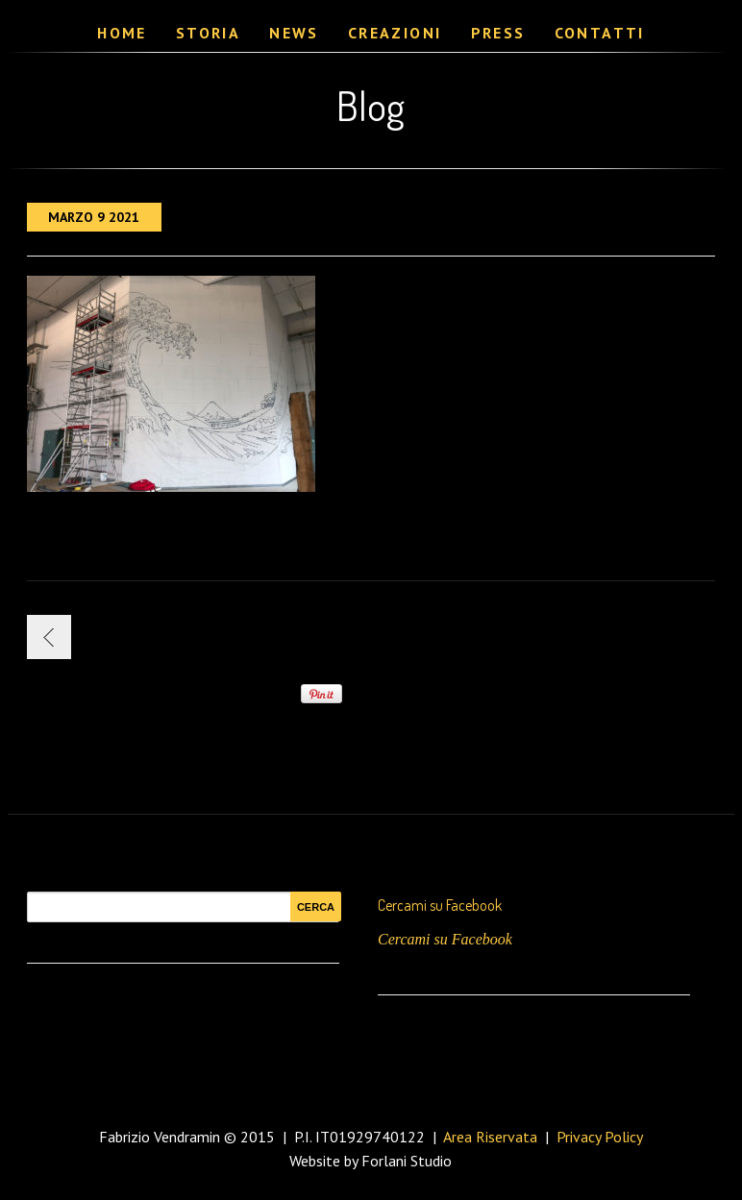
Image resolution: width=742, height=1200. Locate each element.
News (294, 32)
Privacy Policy (599, 1136)
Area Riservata (490, 1136)
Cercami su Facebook (440, 905)
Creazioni (395, 32)
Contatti (600, 32)
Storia (208, 32)
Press (498, 32)
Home (122, 32)
